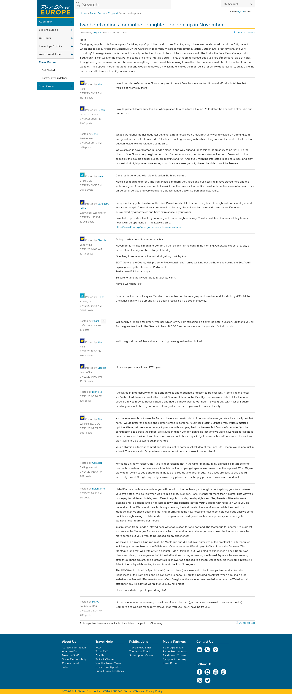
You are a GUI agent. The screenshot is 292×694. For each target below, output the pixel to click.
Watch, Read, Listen (50, 54)
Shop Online (46, 86)
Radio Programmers (175, 651)
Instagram (207, 672)
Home (83, 13)
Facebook (199, 672)
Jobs (65, 667)
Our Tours (45, 38)
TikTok (223, 672)
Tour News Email (139, 651)
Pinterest (199, 680)
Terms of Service (134, 691)
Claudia (102, 240)
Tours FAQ (102, 651)
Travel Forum (98, 13)
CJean (101, 110)
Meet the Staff (70, 655)
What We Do (69, 651)
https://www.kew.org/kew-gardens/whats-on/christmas (148, 227)
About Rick (45, 21)
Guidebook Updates (108, 667)
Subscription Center (141, 655)
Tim (100, 419)
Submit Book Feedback (110, 671)
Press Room (170, 663)
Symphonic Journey (175, 659)
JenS (95, 134)
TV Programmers (173, 647)
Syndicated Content (174, 655)
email (199, 650)
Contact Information (74, 647)
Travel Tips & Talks (50, 46)
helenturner (99, 488)
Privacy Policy (154, 691)
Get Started (48, 70)
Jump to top (247, 623)
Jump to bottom (246, 32)
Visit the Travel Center (109, 663)
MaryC (95, 601)
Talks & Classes (105, 659)
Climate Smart (70, 663)
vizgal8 (97, 32)
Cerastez (97, 463)
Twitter (207, 680)
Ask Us (100, 655)
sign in (240, 11)
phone (207, 650)
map (215, 650)
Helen (101, 176)
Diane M (97, 392)
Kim (100, 84)
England (113, 13)
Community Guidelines (55, 78)
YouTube (215, 672)
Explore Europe (48, 30)
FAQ (98, 647)
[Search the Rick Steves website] (122, 4)
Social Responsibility (74, 659)
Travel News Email (140, 647)
